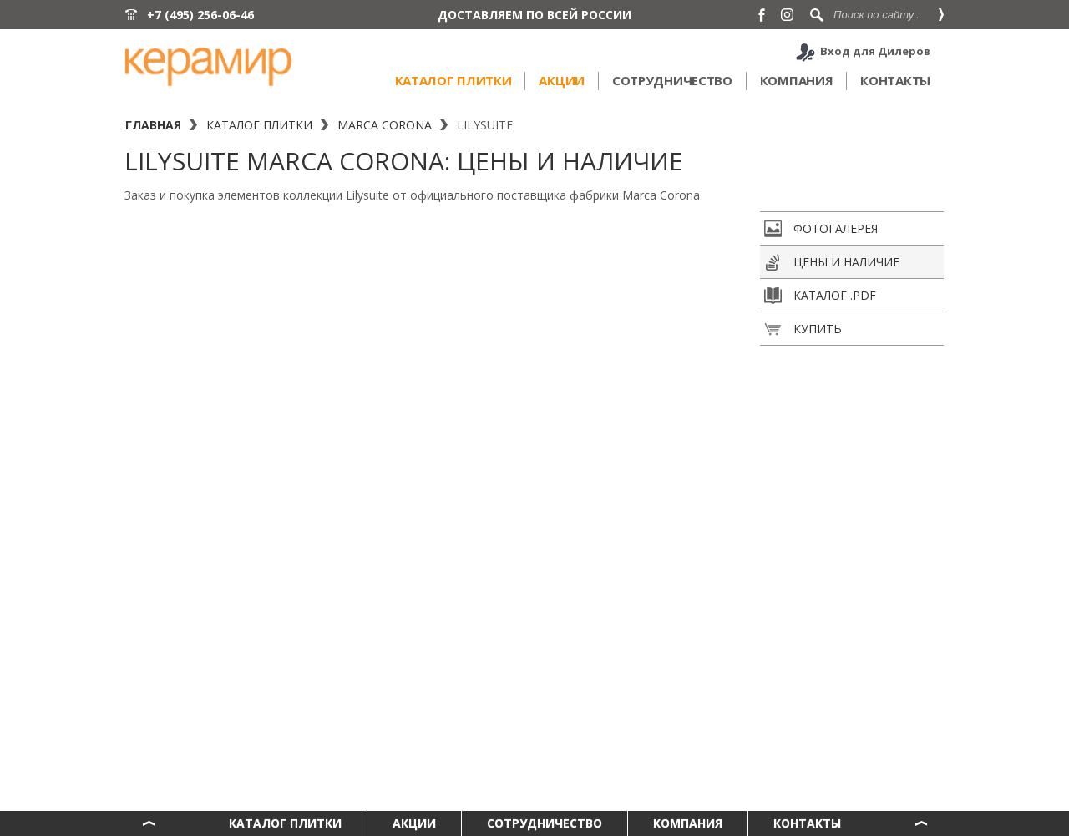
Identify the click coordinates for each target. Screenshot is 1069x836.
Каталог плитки (453, 80)
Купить (803, 329)
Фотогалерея (821, 228)
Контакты (895, 80)
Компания (796, 80)
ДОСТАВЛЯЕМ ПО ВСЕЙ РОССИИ (534, 15)
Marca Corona (384, 125)
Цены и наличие (831, 262)
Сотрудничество (672, 80)
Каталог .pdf (820, 295)
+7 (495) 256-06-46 (200, 15)
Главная (153, 125)
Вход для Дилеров (875, 50)
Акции (562, 80)
